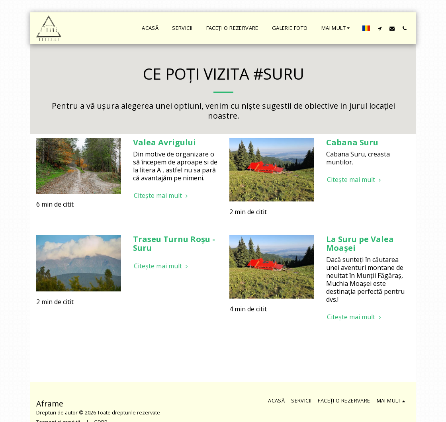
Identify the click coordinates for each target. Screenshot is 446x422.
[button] (379, 28)
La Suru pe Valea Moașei (360, 243)
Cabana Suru (352, 142)
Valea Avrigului (164, 142)
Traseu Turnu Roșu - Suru (174, 243)
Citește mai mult (162, 195)
